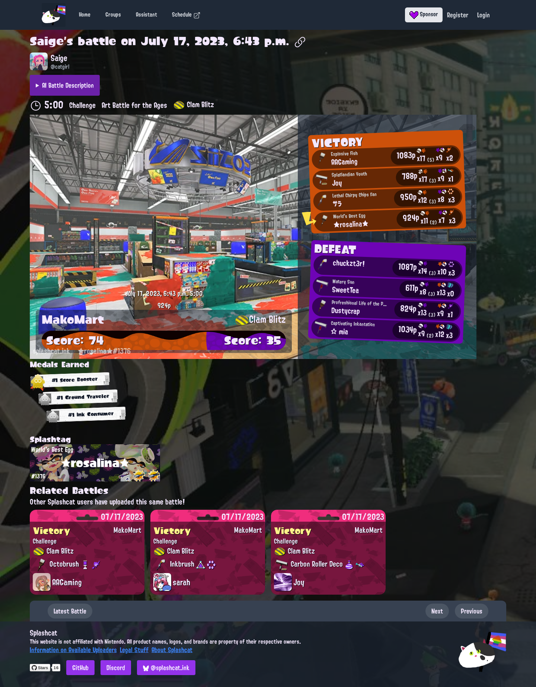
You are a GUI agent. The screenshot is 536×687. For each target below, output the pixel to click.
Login (483, 15)
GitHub (80, 668)
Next (437, 611)
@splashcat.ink (166, 668)
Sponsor (423, 14)
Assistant (146, 14)
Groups (113, 14)
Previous (471, 611)
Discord (115, 668)
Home (84, 14)
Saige (47, 41)
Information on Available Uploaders (73, 649)
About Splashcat (171, 649)
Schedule (186, 14)
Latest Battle (70, 611)
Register (457, 15)
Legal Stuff (134, 649)
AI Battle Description (68, 85)
